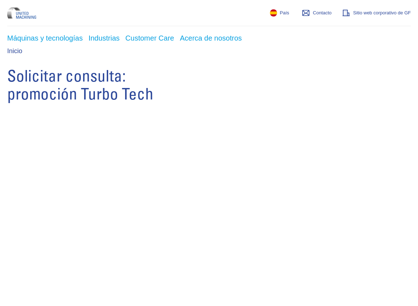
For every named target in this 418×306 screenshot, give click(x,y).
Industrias (104, 38)
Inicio (14, 51)
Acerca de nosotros (211, 38)
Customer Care (149, 38)
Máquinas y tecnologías (45, 38)
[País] (279, 13)
